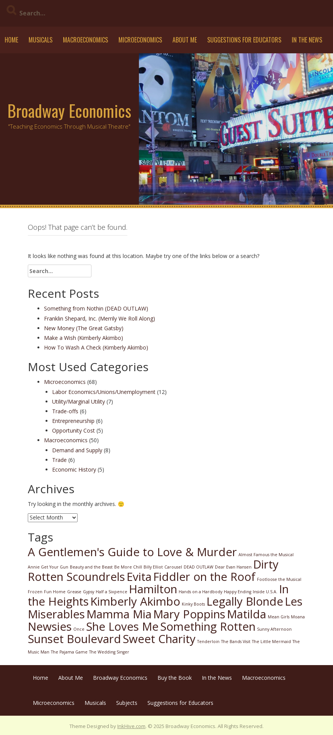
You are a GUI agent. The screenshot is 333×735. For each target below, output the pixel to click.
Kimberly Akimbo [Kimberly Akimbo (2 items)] (135, 601)
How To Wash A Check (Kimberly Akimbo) (96, 347)
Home (11, 39)
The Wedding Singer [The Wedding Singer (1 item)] (109, 652)
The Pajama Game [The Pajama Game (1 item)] (69, 652)
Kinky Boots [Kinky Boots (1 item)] (193, 604)
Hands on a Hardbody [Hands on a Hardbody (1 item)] (200, 591)
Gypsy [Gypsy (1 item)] (88, 591)
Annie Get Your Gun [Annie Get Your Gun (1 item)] (48, 567)
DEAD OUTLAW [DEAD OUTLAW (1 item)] (198, 567)
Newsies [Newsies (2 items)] (50, 626)
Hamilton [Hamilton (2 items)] (153, 589)
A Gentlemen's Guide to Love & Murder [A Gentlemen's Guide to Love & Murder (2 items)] (132, 552)
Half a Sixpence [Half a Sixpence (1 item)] (111, 591)
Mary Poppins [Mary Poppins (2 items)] (189, 614)
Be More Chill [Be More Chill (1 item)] (128, 567)
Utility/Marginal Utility (78, 401)
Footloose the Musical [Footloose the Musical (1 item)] (279, 579)
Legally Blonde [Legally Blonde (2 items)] (244, 601)
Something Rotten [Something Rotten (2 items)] (207, 626)
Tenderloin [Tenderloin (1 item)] (208, 641)
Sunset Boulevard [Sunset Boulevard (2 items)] (74, 639)
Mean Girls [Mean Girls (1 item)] (278, 617)
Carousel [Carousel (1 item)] (173, 567)
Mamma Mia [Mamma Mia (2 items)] (119, 614)
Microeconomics (140, 39)
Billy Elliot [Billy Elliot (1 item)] (153, 567)
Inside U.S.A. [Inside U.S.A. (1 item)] (265, 591)
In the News (307, 39)
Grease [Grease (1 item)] (74, 591)
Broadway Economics (69, 110)
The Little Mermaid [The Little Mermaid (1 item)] (271, 641)
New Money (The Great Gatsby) (83, 328)
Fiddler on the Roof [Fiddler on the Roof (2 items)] (204, 576)
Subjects (126, 702)
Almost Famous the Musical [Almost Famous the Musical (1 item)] (266, 554)
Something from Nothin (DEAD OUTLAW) (96, 308)
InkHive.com (131, 726)
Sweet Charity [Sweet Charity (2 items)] (159, 639)
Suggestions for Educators (244, 39)
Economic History (74, 469)
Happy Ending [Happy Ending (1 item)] (237, 591)
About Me (184, 39)
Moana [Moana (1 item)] (298, 617)
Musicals (40, 39)
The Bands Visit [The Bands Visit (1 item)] (235, 641)
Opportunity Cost (73, 430)
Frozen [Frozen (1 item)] (35, 591)
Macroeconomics (85, 39)
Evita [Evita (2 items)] (139, 576)
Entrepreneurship (73, 420)
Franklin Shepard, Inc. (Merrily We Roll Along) (99, 318)
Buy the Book (174, 677)
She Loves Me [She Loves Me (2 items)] (122, 626)
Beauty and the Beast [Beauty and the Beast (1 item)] (91, 567)
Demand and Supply (77, 450)
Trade (59, 459)
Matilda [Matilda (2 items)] (246, 614)
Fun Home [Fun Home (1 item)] (55, 591)
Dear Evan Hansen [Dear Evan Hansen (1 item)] (233, 567)
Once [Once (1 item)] (79, 629)
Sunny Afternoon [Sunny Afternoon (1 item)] (274, 629)
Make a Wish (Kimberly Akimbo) (83, 337)
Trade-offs (65, 411)
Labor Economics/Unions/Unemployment (104, 392)
